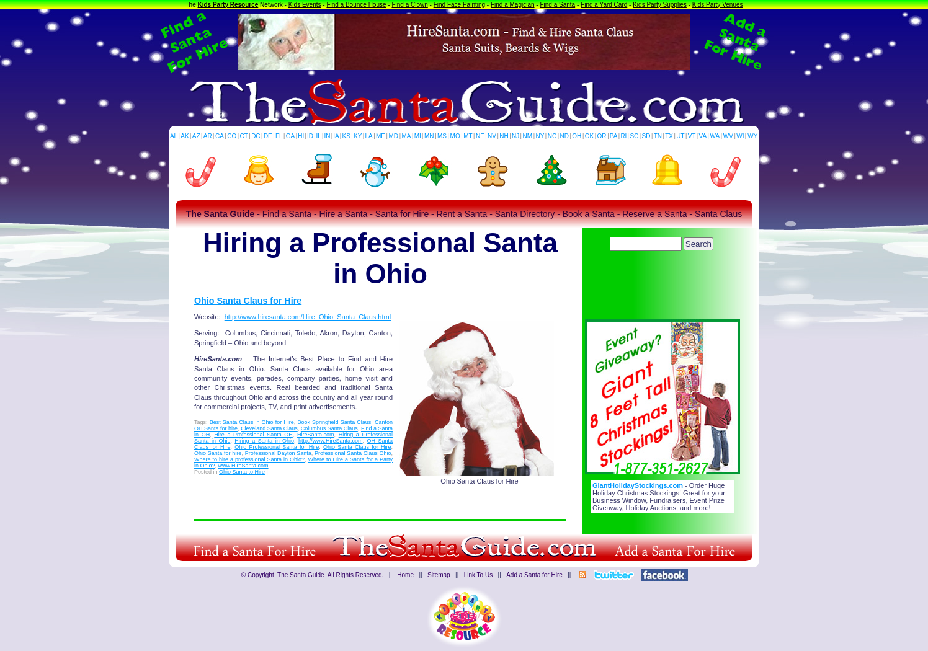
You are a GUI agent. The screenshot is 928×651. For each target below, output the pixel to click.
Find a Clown (409, 4)
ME (380, 136)
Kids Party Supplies (660, 4)
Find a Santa (557, 4)
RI (623, 136)
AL (173, 136)
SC (634, 136)
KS (346, 136)
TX (669, 136)
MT (467, 136)
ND (564, 136)
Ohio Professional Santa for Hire (276, 447)
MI (417, 136)
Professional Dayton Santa (278, 453)
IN (327, 136)
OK (589, 136)
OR (602, 136)
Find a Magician (513, 4)
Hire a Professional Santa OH (253, 435)
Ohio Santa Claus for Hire (247, 301)
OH (576, 136)
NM (528, 136)
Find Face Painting (459, 4)
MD (394, 136)
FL (279, 136)
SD (646, 136)
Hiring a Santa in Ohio (264, 441)
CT (244, 136)
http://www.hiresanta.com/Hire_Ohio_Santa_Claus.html (308, 317)
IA (336, 136)
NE (480, 136)
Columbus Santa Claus (329, 428)
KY (358, 136)
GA (290, 136)
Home (405, 575)
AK (185, 136)
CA (219, 136)
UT (680, 136)
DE (268, 136)
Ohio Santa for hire (217, 453)
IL (318, 136)
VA (703, 136)
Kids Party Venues (717, 4)
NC (552, 136)
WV (728, 136)
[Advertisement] (662, 288)
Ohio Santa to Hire (242, 472)
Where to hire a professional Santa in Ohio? (249, 459)
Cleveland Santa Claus (269, 428)
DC (255, 136)
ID (310, 136)
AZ (196, 136)
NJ (515, 136)
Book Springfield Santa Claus (334, 422)
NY (539, 136)
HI (301, 136)
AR (207, 136)
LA (369, 136)
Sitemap (438, 575)
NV (492, 136)
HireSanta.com (315, 435)
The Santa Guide (300, 575)
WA (715, 136)
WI (740, 136)
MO (455, 136)
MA (406, 136)
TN (658, 136)
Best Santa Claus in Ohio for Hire (252, 422)
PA (614, 136)
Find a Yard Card (604, 4)
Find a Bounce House (356, 4)
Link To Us (478, 575)
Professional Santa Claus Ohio (353, 453)
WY (752, 136)
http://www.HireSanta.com (330, 441)
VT (692, 136)
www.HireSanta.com (243, 466)
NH (503, 136)
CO (231, 136)
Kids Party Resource (228, 4)
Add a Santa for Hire (534, 575)
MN (429, 136)
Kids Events (304, 4)
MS (442, 136)
